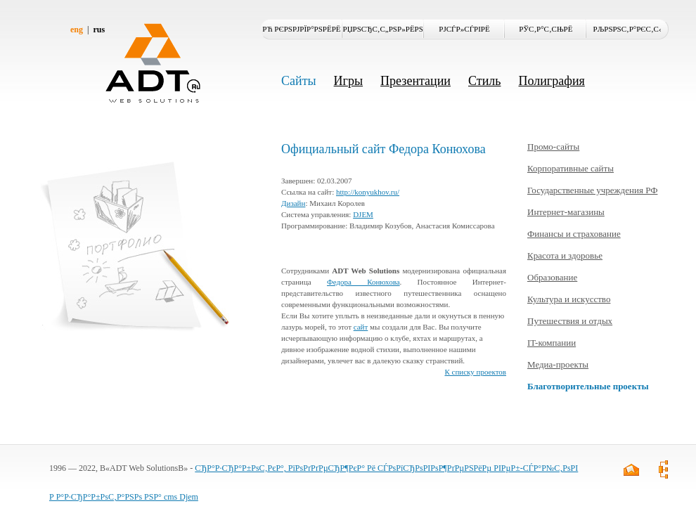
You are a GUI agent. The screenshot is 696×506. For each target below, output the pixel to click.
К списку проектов (475, 372)
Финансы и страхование (574, 233)
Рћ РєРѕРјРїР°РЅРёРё (301, 29)
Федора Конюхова (363, 282)
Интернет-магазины (566, 212)
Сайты (298, 81)
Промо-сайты (553, 146)
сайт (361, 327)
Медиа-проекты (557, 364)
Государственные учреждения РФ (592, 190)
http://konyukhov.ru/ (367, 192)
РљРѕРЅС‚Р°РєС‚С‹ (627, 29)
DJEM (363, 214)
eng (76, 29)
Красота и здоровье (564, 255)
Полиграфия (551, 81)
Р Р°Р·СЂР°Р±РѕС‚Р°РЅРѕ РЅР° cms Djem (123, 497)
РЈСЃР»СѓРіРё (464, 29)
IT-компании (551, 342)
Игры (348, 81)
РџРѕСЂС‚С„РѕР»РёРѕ (383, 29)
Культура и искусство (568, 299)
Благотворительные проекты (588, 386)
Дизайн (293, 203)
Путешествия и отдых (569, 321)
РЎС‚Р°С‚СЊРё (545, 29)
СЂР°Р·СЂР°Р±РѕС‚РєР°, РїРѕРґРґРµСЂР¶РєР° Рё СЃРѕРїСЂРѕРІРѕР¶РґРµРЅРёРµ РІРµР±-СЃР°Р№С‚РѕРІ (386, 468)
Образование (552, 277)
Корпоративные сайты (570, 168)
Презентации (415, 81)
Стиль (484, 81)
